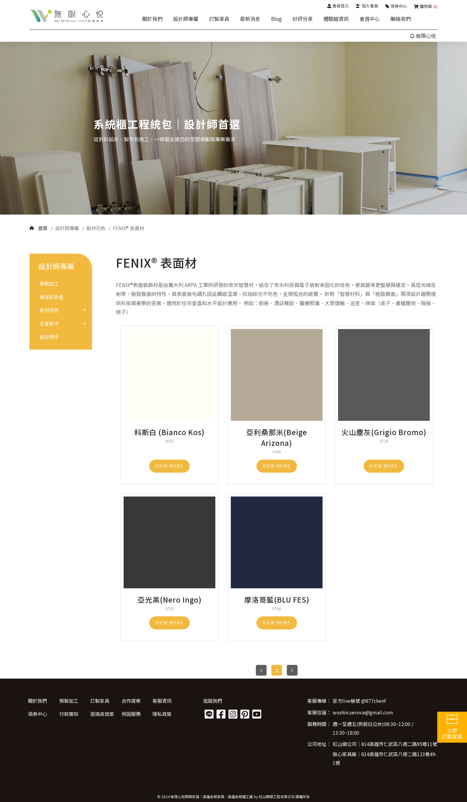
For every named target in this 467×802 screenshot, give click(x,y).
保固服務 (130, 713)
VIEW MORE (169, 466)
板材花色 (96, 228)
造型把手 (49, 336)
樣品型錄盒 (51, 296)
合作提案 (130, 700)
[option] (233, 128)
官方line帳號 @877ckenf (359, 700)
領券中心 (37, 713)
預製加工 (49, 283)
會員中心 (369, 18)
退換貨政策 (102, 713)
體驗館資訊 (336, 18)
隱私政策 (161, 713)
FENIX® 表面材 (128, 228)
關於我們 (152, 18)
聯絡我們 (400, 18)
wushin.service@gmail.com (363, 712)
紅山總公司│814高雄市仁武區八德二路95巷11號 (385, 744)
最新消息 (250, 18)
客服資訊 (161, 700)
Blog (276, 18)
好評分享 (302, 18)
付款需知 (68, 713)
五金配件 (49, 323)
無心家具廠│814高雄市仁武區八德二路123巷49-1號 (385, 758)
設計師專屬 (185, 18)
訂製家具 (219, 18)
